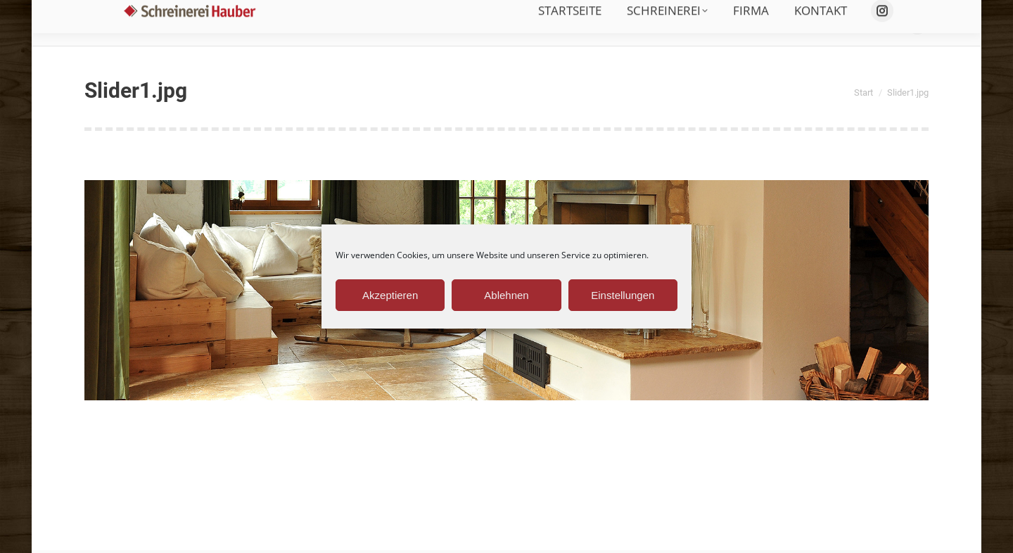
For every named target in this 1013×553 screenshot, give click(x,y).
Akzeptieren (390, 295)
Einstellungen (622, 295)
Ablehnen (506, 295)
